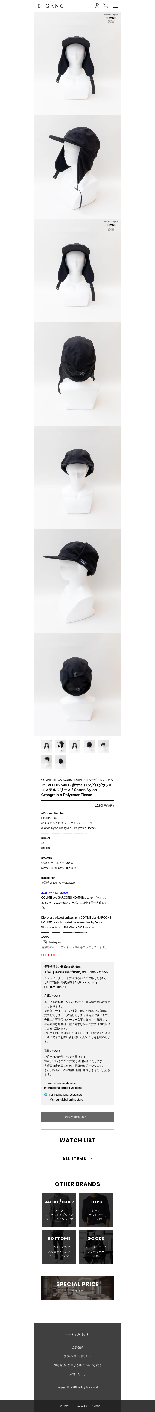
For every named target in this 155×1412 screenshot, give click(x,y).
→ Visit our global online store (63, 1099)
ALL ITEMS (74, 1158)
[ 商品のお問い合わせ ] (67, 972)
